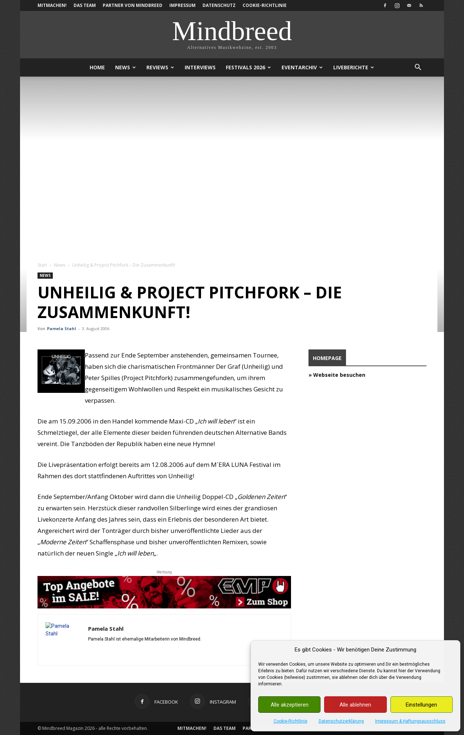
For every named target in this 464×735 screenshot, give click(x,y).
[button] (417, 68)
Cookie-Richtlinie (290, 721)
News (125, 67)
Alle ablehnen (355, 704)
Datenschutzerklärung (341, 721)
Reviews (160, 67)
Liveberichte (353, 67)
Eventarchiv (302, 67)
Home (97, 67)
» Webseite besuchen (336, 374)
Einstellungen (421, 704)
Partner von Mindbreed (132, 5)
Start (42, 265)
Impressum (182, 5)
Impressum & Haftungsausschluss (410, 721)
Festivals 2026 (248, 67)
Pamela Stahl (61, 328)
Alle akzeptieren (289, 704)
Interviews (200, 67)
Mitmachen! (52, 5)
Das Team (85, 5)
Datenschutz (219, 5)
